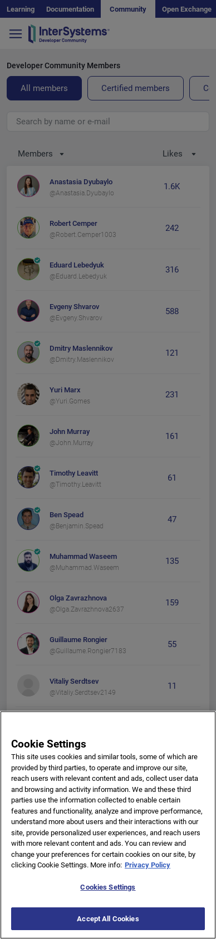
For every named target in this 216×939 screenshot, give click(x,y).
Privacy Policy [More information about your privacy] (147, 874)
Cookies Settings (107, 896)
